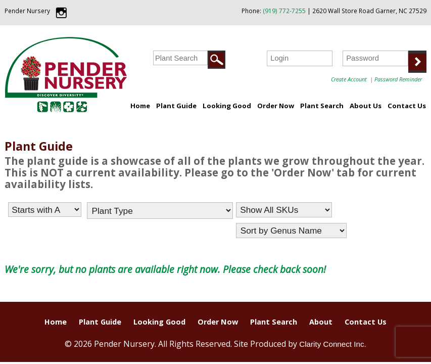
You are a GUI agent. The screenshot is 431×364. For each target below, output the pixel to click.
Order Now (275, 105)
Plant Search (322, 105)
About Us (365, 105)
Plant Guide (176, 105)
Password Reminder (398, 79)
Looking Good (227, 105)
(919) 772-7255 (284, 11)
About (320, 322)
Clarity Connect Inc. (332, 344)
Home (140, 105)
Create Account (349, 79)
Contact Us (407, 105)
